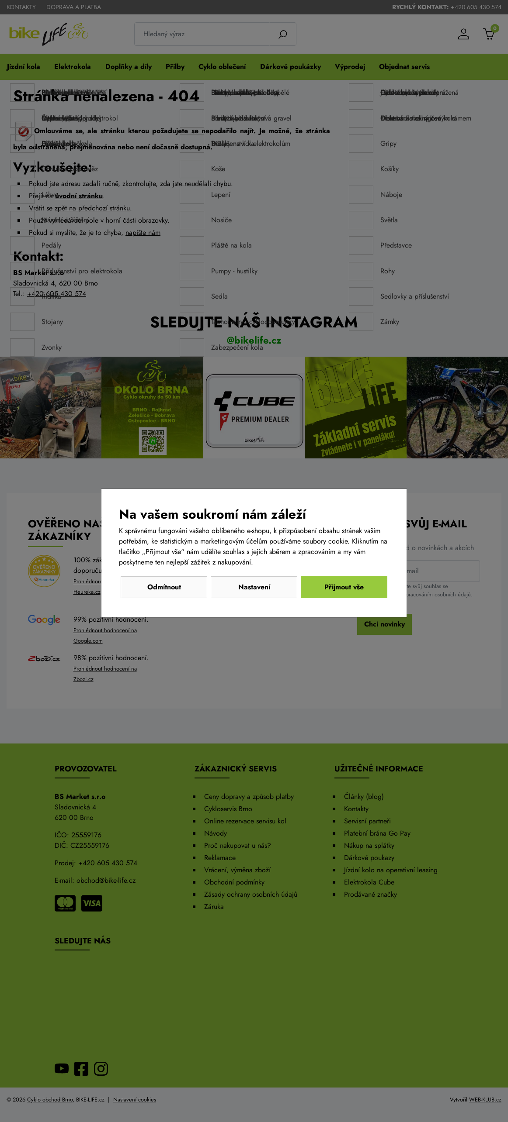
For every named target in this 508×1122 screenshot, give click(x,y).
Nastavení (254, 587)
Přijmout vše (344, 587)
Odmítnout (164, 587)
